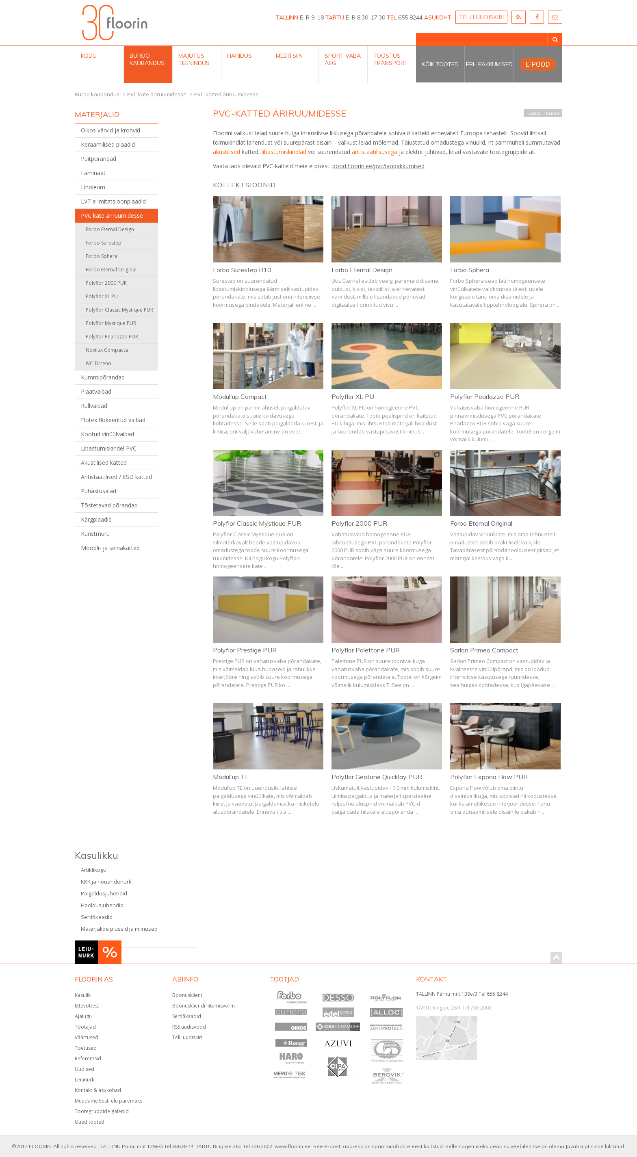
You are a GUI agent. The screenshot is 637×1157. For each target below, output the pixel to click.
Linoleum (93, 187)
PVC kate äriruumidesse (112, 215)
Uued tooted (89, 1121)
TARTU (334, 17)
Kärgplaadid (96, 519)
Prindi (552, 113)
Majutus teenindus (194, 59)
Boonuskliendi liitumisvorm (203, 1005)
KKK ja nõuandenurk (106, 881)
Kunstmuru (95, 533)
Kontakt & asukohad (98, 1090)
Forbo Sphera (101, 256)
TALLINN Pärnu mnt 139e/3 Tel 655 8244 (462, 993)
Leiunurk (84, 1079)
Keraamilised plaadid (108, 144)
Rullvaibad (94, 406)
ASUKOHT (437, 17)
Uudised (84, 1069)
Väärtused (86, 1037)
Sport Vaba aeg (343, 59)
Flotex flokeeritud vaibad (113, 420)
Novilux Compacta (107, 350)
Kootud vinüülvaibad (107, 434)
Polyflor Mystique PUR (111, 323)
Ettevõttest (87, 1005)
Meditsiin (289, 55)
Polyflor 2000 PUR (106, 283)
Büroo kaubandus (147, 59)
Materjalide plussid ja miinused (119, 928)
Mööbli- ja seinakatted (110, 548)
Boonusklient (187, 995)
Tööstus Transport (390, 59)
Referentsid (88, 1058)
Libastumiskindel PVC (108, 448)
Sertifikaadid (97, 917)
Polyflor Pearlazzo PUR (112, 336)
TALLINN (287, 17)
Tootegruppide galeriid (102, 1111)
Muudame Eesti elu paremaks (108, 1100)
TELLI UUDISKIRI (481, 17)
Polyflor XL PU (102, 296)
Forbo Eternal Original (111, 269)
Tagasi (533, 113)
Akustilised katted (104, 462)
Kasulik (83, 995)
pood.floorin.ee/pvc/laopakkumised (378, 166)
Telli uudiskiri (187, 1037)
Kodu (89, 55)
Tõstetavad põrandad (109, 505)
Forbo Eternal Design (110, 229)
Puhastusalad (98, 491)
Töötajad (85, 1026)
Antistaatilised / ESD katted (116, 477)
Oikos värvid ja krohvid (110, 130)
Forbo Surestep (103, 242)
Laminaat (93, 173)
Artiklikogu (93, 869)
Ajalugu (83, 1016)
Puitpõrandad (98, 158)
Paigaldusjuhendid (104, 893)
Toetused (86, 1047)
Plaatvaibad (96, 391)
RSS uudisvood (189, 1026)
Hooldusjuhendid (102, 905)
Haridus (239, 55)
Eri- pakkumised (489, 64)
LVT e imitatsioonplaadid (113, 201)
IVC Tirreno (98, 363)
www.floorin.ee (293, 1146)
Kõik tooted (440, 64)
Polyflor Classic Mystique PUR (119, 309)
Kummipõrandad (103, 377)
